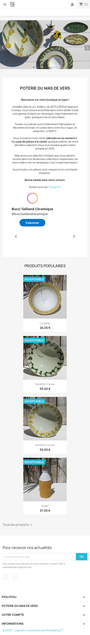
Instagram (54, 187)
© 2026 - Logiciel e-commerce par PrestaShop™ (33, 630)
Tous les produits (18, 525)
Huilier (45, 505)
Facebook (6, 577)
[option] (45, 44)
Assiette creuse (45, 384)
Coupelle (45, 323)
